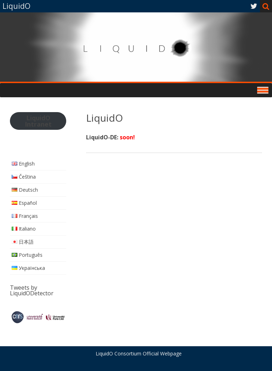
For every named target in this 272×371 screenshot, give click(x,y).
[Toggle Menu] (262, 90)
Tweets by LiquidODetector (31, 290)
